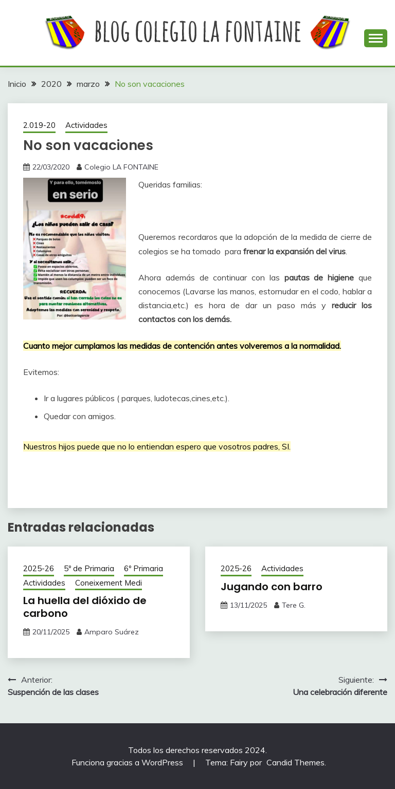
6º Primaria (143, 568)
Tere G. (294, 605)
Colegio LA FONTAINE (121, 167)
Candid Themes (295, 762)
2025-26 (38, 568)
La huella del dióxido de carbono (85, 607)
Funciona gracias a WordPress (128, 762)
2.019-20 (39, 125)
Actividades (86, 125)
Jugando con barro (271, 586)
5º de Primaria (89, 568)
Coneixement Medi (108, 583)
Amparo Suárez (111, 631)
